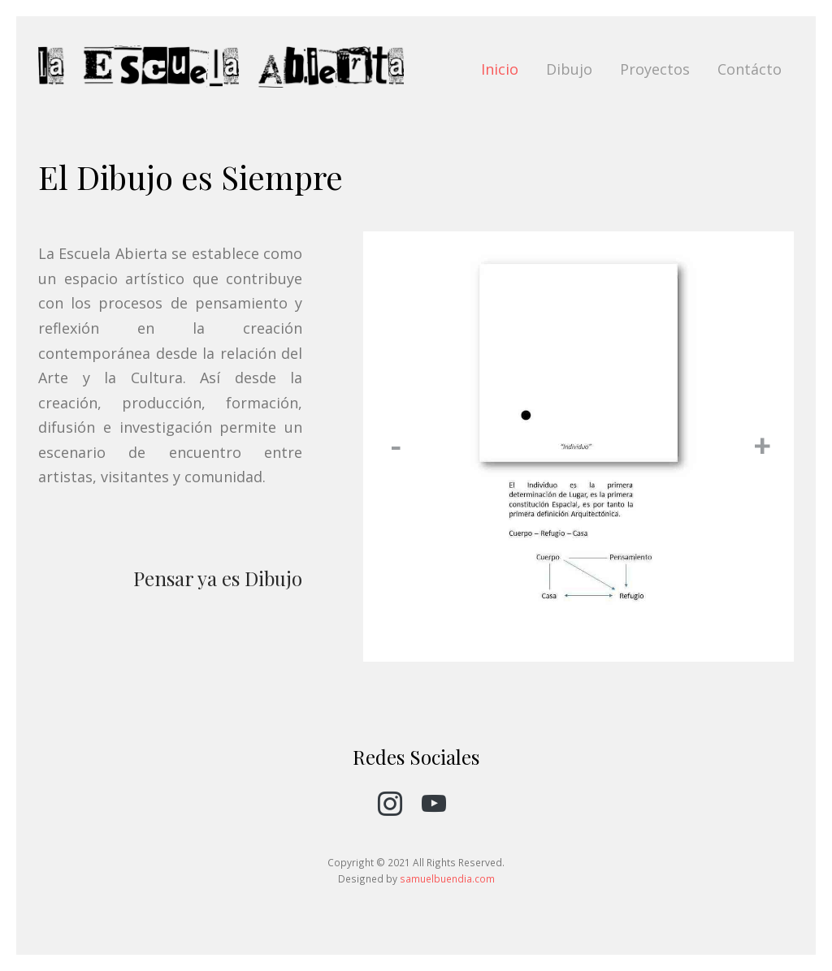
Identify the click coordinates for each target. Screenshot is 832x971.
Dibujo (569, 69)
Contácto (749, 69)
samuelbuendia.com (447, 878)
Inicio (499, 69)
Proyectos (655, 69)
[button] (395, 446)
